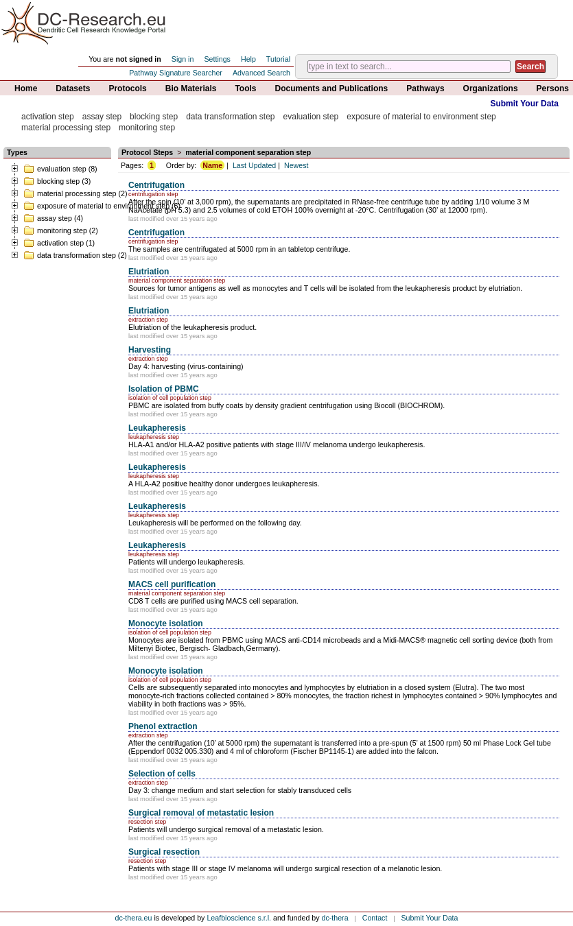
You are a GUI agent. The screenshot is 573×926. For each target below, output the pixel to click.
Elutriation (148, 271)
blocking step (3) (57, 181)
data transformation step (230, 116)
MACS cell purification (171, 584)
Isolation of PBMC (163, 389)
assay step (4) (53, 218)
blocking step (154, 116)
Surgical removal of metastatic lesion (201, 813)
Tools (245, 88)
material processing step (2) (75, 193)
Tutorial (278, 59)
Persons (553, 88)
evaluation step (311, 116)
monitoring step (147, 127)
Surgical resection (164, 852)
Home (25, 88)
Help (248, 59)
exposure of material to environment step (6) (101, 205)
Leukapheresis (157, 428)
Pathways (425, 88)
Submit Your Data (524, 103)
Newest (296, 165)
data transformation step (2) (75, 255)
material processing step (65, 127)
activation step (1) (59, 242)
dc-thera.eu (133, 918)
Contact (375, 918)
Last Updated (254, 165)
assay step (101, 116)
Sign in (183, 59)
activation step (47, 116)
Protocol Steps (147, 152)
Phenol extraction (163, 726)
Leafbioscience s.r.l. (239, 918)
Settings (217, 59)
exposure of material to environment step (421, 116)
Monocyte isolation (165, 623)
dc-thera (335, 918)
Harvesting (149, 350)
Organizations (490, 88)
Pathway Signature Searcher (175, 73)
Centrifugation (156, 185)
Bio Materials (191, 88)
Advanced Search (261, 73)
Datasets (73, 88)
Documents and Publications (331, 88)
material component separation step (248, 152)
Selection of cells (162, 774)
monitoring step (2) (60, 230)
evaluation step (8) (60, 168)
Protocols (127, 88)
